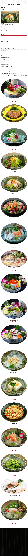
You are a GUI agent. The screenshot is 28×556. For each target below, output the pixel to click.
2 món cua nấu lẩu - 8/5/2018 (5, 50)
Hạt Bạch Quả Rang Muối (14, 372)
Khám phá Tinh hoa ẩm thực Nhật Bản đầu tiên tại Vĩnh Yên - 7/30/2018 (11, 68)
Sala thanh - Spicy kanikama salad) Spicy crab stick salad (8, 28)
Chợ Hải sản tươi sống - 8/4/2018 (5, 64)
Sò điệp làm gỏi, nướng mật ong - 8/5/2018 (7, 43)
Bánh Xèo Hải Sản (14, 423)
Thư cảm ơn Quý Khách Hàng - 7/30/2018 (6, 66)
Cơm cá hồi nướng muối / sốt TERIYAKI (14, 495)
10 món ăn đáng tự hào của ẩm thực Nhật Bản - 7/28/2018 (9, 73)
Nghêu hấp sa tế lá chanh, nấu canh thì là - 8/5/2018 (8, 48)
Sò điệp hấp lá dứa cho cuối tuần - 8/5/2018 (7, 59)
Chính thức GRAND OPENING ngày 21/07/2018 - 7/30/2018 (9, 71)
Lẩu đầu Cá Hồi (14, 269)
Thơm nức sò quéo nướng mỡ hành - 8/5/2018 (7, 39)
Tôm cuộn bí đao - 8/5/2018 (4, 41)
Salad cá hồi (14, 193)
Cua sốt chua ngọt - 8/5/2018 (5, 57)
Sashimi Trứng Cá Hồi (14, 294)
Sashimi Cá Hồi (14, 449)
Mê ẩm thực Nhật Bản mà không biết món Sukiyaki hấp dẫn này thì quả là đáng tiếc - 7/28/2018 (14, 75)
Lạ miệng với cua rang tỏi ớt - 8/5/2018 (6, 52)
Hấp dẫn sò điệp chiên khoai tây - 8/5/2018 (7, 55)
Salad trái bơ (14, 171)
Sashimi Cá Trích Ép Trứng (14, 320)
